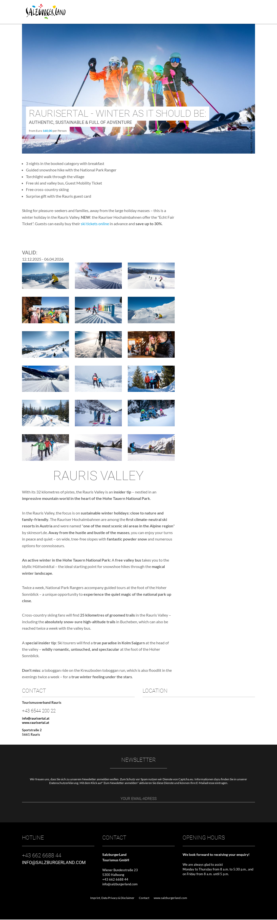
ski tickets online (94, 223)
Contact (144, 898)
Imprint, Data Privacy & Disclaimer (112, 898)
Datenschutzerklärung (63, 783)
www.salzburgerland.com (170, 898)
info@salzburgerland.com (120, 885)
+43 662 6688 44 (115, 880)
